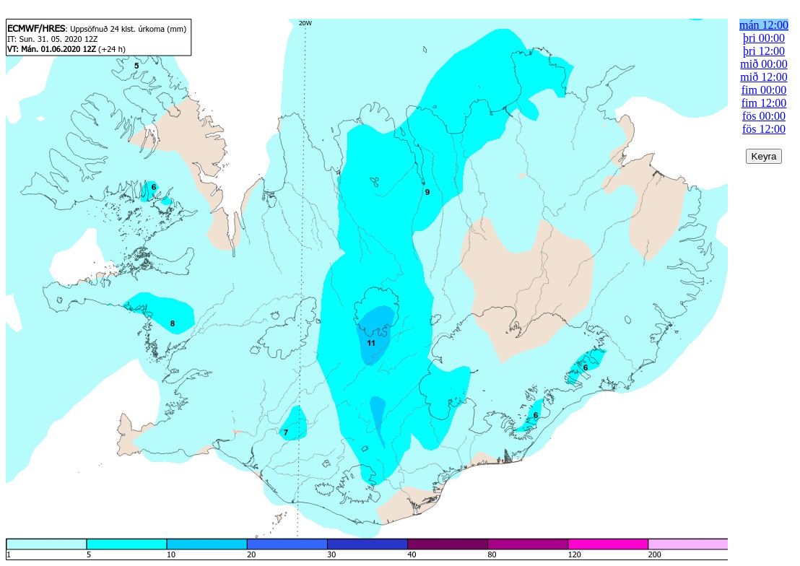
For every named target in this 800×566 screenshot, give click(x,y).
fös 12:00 (764, 129)
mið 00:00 (763, 64)
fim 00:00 (764, 90)
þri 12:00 (764, 51)
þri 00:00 (764, 38)
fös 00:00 (764, 116)
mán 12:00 (763, 25)
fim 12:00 (764, 103)
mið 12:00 (763, 77)
